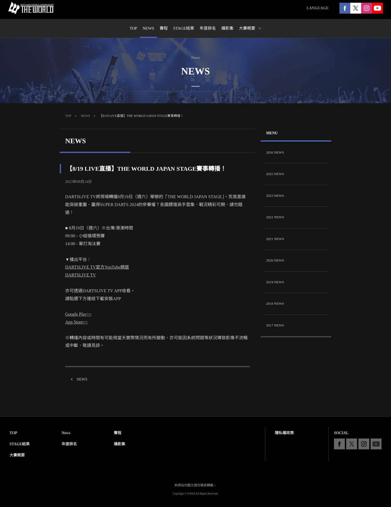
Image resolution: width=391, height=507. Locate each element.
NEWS (85, 116)
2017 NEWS (275, 325)
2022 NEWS (275, 217)
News (66, 433)
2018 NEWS (275, 303)
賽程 (117, 433)
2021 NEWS (275, 239)
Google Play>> (78, 314)
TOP (68, 116)
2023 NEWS (275, 196)
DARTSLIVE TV (80, 275)
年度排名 (69, 444)
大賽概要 (17, 455)
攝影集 (119, 444)
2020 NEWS (275, 260)
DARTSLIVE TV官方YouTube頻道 (97, 267)
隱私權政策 (284, 433)
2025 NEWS (275, 174)
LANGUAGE (318, 8)
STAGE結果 (20, 444)
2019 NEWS (275, 282)
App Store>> (76, 322)
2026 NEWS (275, 152)
